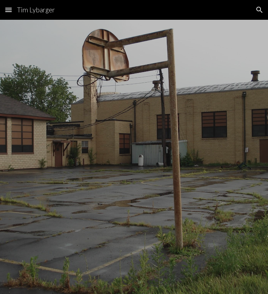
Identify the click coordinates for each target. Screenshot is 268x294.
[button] (8, 9)
